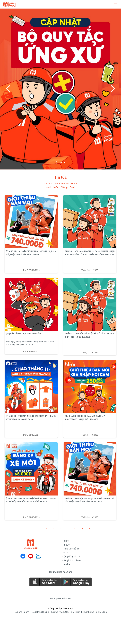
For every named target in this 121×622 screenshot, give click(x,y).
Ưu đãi (65, 552)
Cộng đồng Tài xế (71, 556)
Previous (8, 88)
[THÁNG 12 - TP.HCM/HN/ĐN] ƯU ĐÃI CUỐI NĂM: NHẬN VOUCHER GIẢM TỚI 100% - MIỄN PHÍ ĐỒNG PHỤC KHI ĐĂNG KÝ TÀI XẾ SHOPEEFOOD (90, 253)
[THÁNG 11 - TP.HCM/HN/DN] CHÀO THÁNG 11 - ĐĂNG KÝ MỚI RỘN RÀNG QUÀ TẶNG (31, 418)
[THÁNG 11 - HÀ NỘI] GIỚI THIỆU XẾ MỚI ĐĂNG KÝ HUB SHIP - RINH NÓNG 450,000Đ (89, 335)
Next (113, 88)
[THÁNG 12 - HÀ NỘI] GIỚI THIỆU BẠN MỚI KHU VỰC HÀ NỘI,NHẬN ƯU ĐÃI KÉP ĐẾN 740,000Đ (31, 253)
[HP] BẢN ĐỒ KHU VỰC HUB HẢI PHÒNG (24, 334)
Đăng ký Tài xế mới (71, 560)
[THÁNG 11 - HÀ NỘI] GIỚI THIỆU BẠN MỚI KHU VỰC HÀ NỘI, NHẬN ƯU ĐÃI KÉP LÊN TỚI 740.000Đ (89, 500)
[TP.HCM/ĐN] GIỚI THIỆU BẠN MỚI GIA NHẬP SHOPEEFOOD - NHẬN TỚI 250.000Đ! (85, 418)
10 (89, 528)
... (24, 528)
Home (65, 540)
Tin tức (65, 544)
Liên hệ (66, 564)
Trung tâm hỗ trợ (70, 548)
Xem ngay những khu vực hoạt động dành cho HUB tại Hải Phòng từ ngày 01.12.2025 (30, 343)
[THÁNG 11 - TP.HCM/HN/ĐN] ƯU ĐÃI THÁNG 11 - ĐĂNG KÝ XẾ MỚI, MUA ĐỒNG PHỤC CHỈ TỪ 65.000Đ (31, 500)
